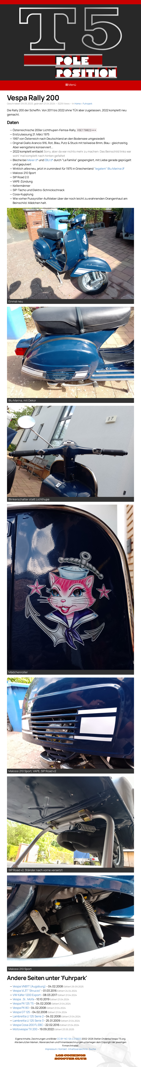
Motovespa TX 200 (25, 1029)
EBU (47, 160)
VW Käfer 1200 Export (27, 995)
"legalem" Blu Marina (107, 168)
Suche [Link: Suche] (92, 1049)
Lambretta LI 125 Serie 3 (28, 1020)
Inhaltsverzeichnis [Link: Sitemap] (78, 1049)
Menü (70, 85)
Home (78, 103)
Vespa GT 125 (21, 1012)
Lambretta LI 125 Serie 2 (28, 1016)
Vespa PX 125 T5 (23, 1003)
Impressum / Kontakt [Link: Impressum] (56, 1049)
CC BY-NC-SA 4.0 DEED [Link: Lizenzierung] (69, 1038)
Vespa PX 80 (21, 1008)
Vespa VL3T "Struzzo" (27, 991)
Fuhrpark (87, 103)
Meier (31, 160)
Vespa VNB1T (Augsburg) (29, 986)
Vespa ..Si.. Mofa (23, 999)
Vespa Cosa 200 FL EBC (28, 1025)
